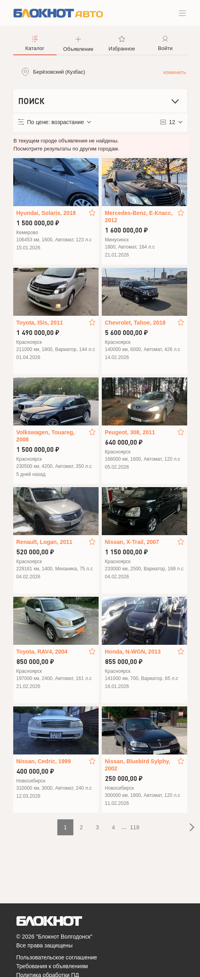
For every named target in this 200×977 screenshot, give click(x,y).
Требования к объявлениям (52, 966)
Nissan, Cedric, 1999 (43, 761)
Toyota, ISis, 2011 (39, 322)
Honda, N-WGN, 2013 (133, 651)
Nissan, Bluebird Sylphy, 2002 (137, 765)
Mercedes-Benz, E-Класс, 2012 (139, 216)
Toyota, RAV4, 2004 (42, 651)
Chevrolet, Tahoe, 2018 (135, 322)
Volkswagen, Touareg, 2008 (45, 436)
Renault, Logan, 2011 (44, 542)
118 (134, 827)
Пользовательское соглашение (56, 957)
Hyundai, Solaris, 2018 (46, 213)
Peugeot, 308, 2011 (130, 432)
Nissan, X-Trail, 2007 (132, 542)
